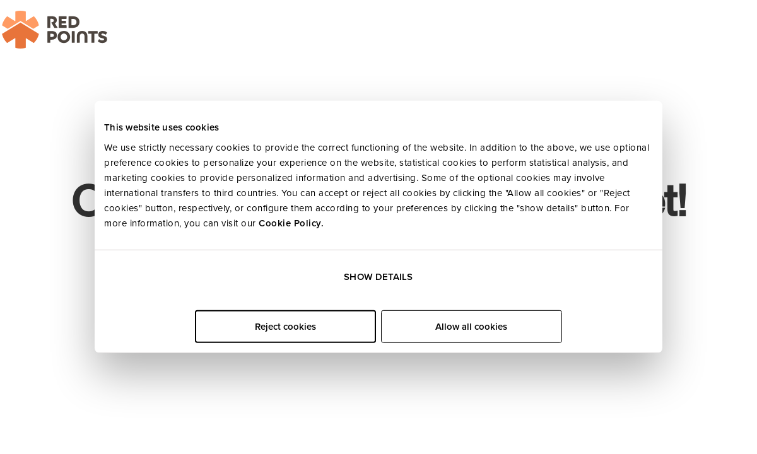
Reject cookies (285, 326)
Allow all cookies (471, 326)
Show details (378, 276)
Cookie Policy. (291, 222)
